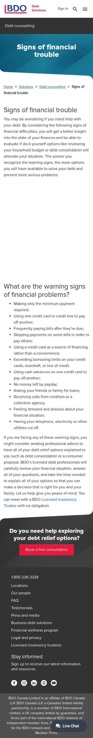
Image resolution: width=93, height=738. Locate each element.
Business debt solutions (31, 622)
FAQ (15, 600)
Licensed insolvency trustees (36, 645)
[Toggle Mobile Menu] (85, 10)
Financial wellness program (34, 630)
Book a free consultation (47, 549)
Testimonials (21, 607)
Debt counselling (52, 87)
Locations (19, 585)
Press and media (25, 615)
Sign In (63, 8)
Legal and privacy (26, 637)
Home (8, 87)
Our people (21, 593)
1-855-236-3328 (24, 577)
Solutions (26, 87)
